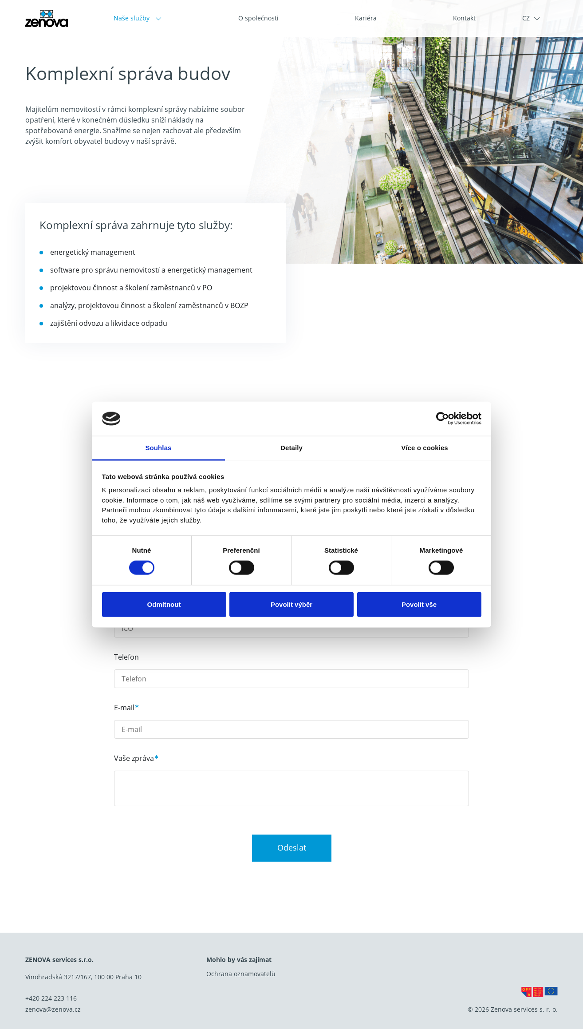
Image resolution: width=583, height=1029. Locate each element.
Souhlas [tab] (158, 447)
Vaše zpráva (134, 758)
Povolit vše (419, 604)
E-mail (124, 707)
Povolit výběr (291, 604)
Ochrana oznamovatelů (241, 974)
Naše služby (132, 18)
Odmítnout (164, 604)
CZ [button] (526, 18)
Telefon (126, 657)
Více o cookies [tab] (424, 447)
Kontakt (464, 18)
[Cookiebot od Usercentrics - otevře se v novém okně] (442, 418)
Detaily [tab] (291, 447)
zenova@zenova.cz (53, 1009)
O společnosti (258, 18)
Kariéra (366, 18)
